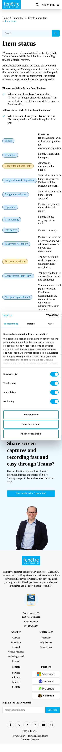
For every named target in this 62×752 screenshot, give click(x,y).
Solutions (16, 677)
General (16, 647)
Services (16, 672)
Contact (16, 637)
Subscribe (52, 710)
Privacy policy (18, 736)
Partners (16, 661)
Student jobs (46, 647)
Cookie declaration (30, 739)
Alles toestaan (30, 414)
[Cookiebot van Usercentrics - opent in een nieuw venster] (46, 316)
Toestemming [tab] (11, 323)
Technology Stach (16, 656)
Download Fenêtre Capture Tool (31, 495)
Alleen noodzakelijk (31, 433)
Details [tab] (31, 323)
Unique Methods (16, 651)
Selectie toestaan (31, 424)
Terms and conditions (38, 736)
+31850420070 (31, 626)
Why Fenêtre (46, 642)
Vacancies (46, 637)
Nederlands (48, 4)
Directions (16, 642)
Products (16, 682)
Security (16, 687)
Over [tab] (50, 323)
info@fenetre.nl (31, 621)
